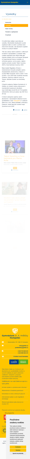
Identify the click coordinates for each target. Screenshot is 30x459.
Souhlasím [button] (18, 447)
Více (15, 178)
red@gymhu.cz (23, 345)
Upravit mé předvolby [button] (18, 453)
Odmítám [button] (18, 450)
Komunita (8, 22)
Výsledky (8, 25)
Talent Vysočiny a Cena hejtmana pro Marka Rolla (14, 169)
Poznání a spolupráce (11, 31)
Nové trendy (9, 28)
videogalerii (16, 100)
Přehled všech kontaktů (21, 356)
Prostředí (8, 35)
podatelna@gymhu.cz (21, 347)
